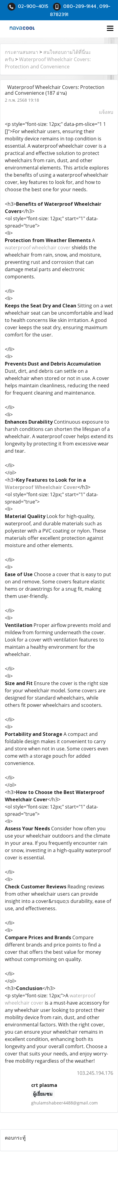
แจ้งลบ (106, 112)
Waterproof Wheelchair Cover (41, 487)
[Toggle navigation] (110, 28)
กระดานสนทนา (21, 52)
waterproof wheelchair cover (37, 247)
